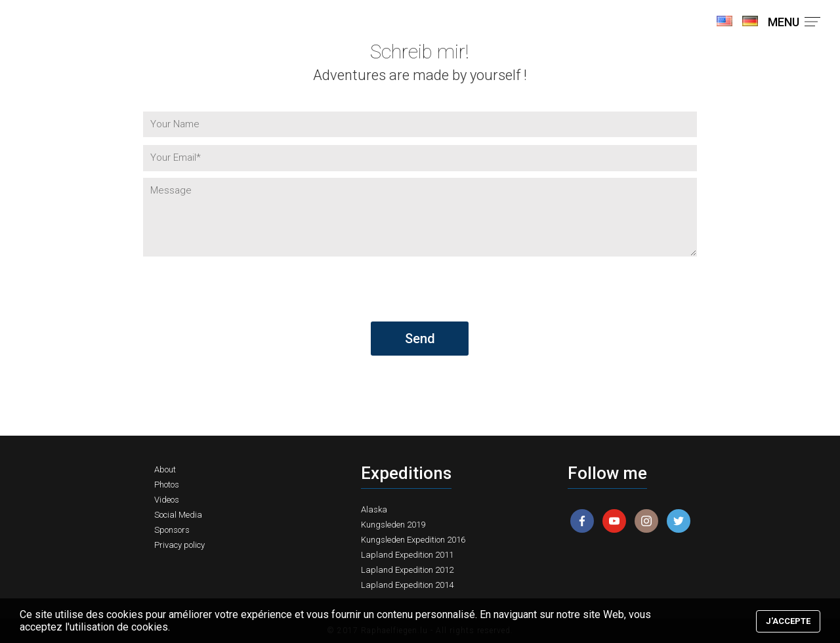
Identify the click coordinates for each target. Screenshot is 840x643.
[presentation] (243, 296)
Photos (166, 484)
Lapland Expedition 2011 (407, 555)
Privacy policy (179, 545)
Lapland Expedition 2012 (407, 570)
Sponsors (172, 530)
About (165, 469)
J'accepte (788, 621)
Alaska (374, 509)
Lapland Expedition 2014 (407, 585)
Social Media (178, 515)
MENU (794, 22)
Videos (166, 500)
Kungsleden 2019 (393, 524)
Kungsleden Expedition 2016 (413, 540)
